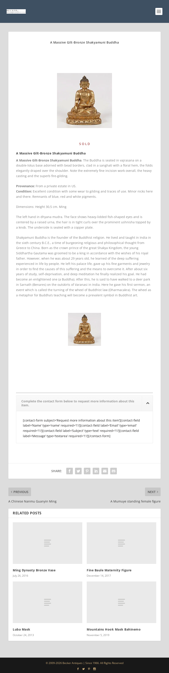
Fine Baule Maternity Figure (109, 570)
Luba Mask (21, 629)
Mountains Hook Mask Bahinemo (114, 629)
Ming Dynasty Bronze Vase (34, 570)
